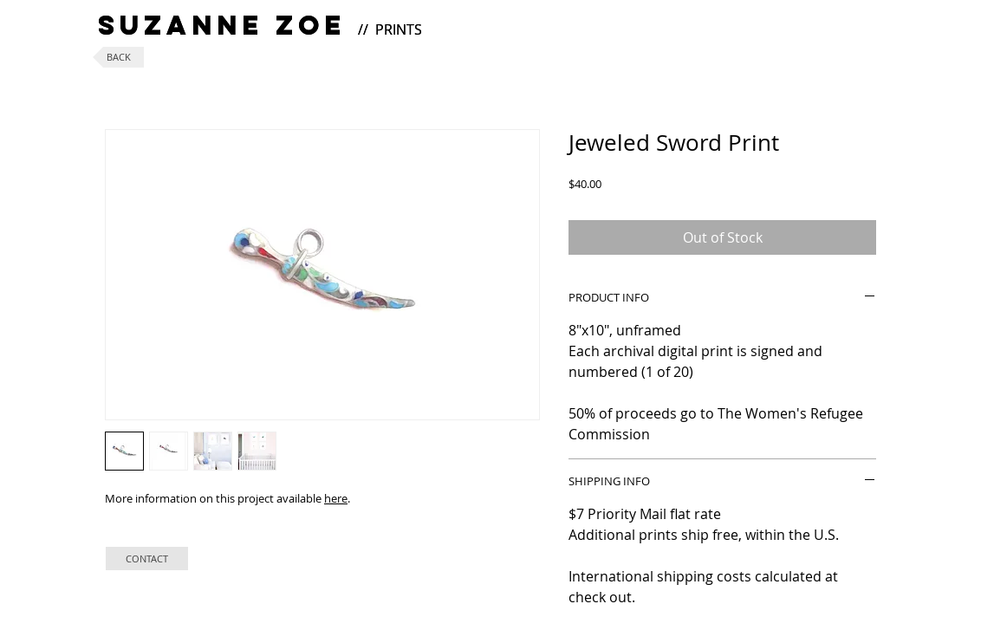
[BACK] (118, 57)
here (336, 498)
